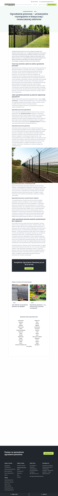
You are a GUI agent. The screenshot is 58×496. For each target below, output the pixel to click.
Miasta (5, 475)
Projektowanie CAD (8, 488)
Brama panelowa (8, 471)
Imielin (20, 343)
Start (17, 5)
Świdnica (21, 327)
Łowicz (37, 341)
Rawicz (20, 344)
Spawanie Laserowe (8, 482)
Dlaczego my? (20, 471)
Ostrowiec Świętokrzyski (20, 346)
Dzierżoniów (37, 328)
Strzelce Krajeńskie (20, 331)
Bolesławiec (21, 338)
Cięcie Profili (7, 484)
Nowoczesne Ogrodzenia (28, 5)
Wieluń (20, 340)
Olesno (37, 335)
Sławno (37, 343)
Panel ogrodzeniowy (9, 473)
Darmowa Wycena (29, 270)
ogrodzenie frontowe (35, 123)
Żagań (37, 344)
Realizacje (42, 5)
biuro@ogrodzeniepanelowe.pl (47, 1)
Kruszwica (37, 330)
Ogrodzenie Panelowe (28, 13)
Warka (20, 330)
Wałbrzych (37, 322)
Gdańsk (37, 325)
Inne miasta (29, 348)
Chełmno (21, 323)
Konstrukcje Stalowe (9, 490)
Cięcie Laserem (7, 486)
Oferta (20, 5)
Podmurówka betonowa (9, 469)
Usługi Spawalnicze (8, 480)
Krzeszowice (21, 322)
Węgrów (37, 327)
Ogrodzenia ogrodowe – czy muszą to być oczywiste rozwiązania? (38, 308)
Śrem (37, 323)
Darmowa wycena (48, 453)
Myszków (21, 341)
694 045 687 (35, 1)
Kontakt (47, 5)
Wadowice (37, 340)
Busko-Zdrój (21, 328)
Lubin (37, 333)
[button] (27, 313)
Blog (35, 13)
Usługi (37, 5)
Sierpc (20, 335)
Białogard (37, 346)
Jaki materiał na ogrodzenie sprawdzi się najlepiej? (20, 307)
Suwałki (21, 336)
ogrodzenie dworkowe (26, 115)
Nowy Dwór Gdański (37, 338)
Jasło (37, 336)
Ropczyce (21, 333)
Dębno (20, 325)
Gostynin (37, 331)
